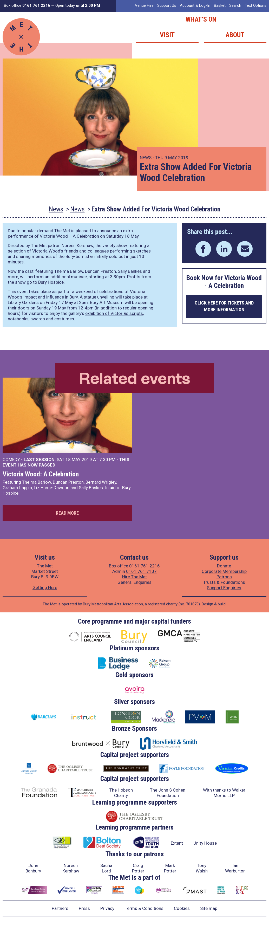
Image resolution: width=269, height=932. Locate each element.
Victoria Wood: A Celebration (41, 474)
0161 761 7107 (141, 571)
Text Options (255, 5)
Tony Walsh (202, 868)
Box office (27, 5)
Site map (208, 908)
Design (207, 604)
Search (235, 5)
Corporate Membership (224, 571)
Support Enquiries (224, 587)
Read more (67, 513)
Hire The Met (134, 576)
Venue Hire (144, 5)
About (235, 35)
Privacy (107, 908)
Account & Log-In (195, 5)
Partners (60, 908)
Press (84, 908)
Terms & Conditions (144, 908)
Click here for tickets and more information (224, 306)
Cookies (182, 908)
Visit (167, 35)
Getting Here (44, 587)
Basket (220, 5)
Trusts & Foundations (224, 582)
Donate (224, 565)
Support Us (166, 5)
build (222, 604)
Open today (77, 5)
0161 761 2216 (144, 565)
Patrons (224, 576)
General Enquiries (134, 582)
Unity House (205, 843)
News (56, 209)
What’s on (201, 19)
